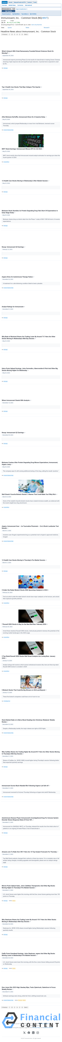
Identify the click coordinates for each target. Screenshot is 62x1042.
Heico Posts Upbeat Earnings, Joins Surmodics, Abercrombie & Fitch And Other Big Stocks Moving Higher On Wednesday (30, 369)
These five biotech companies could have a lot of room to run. (21, 697)
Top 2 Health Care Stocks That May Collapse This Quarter (22, 87)
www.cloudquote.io (44, 1023)
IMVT (45, 17)
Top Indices (24, 14)
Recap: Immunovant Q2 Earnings (13, 432)
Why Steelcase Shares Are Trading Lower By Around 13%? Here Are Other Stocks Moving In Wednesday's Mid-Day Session (29, 920)
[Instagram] (38, 1033)
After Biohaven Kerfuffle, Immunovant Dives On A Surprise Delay (24, 117)
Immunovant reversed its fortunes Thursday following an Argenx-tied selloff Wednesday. (29, 792)
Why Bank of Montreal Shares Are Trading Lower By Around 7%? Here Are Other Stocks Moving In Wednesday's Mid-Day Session (28, 337)
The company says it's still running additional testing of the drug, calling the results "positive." (31, 471)
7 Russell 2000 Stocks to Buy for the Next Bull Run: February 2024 (25, 624)
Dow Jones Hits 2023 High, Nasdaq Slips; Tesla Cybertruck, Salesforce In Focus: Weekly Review (29, 988)
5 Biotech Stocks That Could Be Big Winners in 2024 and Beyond (24, 690)
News (27, 27)
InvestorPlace (6, 507)
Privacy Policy (36, 1027)
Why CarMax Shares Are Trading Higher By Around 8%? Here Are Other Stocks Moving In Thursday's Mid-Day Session (31, 753)
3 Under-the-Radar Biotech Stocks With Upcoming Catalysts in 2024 (25, 590)
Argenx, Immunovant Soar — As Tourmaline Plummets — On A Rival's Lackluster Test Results (30, 527)
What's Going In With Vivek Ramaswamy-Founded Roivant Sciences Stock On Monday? (28, 52)
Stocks (10, 2)
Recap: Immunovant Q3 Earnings (13, 247)
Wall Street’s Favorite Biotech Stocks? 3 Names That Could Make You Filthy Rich (29, 494)
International (28, 5)
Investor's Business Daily (8, 287)
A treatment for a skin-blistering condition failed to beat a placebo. (23, 283)
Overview (4, 5)
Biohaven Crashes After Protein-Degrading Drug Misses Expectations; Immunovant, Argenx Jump (30, 463)
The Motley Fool (7, 701)
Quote (10, 27)
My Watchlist (15, 14)
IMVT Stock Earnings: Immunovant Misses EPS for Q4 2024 (22, 149)
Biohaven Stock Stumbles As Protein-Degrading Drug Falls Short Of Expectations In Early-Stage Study (30, 212)
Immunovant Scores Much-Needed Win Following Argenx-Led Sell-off (26, 786)
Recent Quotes (6, 14)
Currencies (20, 5)
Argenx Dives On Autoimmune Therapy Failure (18, 277)
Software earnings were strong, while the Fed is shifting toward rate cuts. (25, 996)
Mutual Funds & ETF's (20, 2)
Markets (4, 2)
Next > (26, 34)
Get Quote (8, 11)
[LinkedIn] (33, 1033)
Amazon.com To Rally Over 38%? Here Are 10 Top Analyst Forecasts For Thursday (30, 852)
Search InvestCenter (21, 9)
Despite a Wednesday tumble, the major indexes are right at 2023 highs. (24, 728)
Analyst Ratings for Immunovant (13, 307)
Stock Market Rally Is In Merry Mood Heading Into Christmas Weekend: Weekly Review (28, 721)
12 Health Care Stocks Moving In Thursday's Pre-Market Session (24, 560)
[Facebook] (29, 1033)
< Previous (4, 34)
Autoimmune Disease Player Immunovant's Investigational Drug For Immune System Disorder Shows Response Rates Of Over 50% (30, 819)
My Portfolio (33, 14)
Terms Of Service (48, 1027)
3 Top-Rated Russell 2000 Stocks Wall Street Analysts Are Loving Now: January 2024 (28, 657)
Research (46, 27)
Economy (20, 1000)
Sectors (29, 2)
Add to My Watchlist (36, 25)
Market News (12, 5)
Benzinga (5, 68)
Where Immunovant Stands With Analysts (16, 400)
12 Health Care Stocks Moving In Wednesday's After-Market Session (25, 181)
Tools (35, 2)
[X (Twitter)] (24, 1033)
